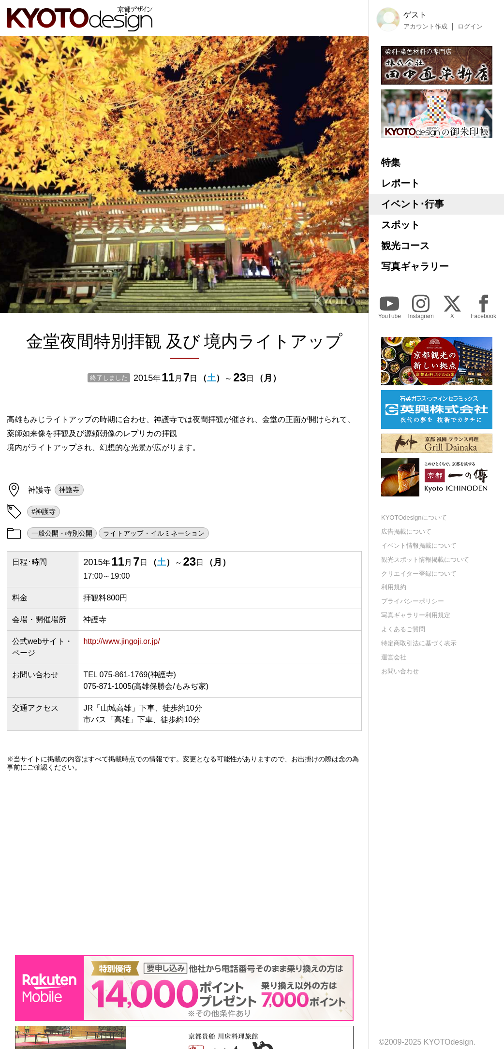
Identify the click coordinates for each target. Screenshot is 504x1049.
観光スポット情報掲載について (425, 559)
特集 (390, 162)
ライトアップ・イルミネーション (154, 533)
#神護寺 (43, 511)
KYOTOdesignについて (414, 517)
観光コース (405, 245)
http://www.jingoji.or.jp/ (121, 641)
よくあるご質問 (403, 629)
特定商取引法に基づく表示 (419, 643)
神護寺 (69, 490)
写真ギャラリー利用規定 (415, 615)
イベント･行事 (412, 204)
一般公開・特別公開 (61, 533)
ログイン (470, 26)
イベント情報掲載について (419, 545)
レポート (400, 183)
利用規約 (393, 587)
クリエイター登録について (419, 573)
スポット (400, 224)
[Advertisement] (184, 863)
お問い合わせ (400, 671)
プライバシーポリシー (412, 601)
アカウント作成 (425, 26)
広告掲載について (406, 531)
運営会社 (393, 657)
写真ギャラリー (415, 266)
